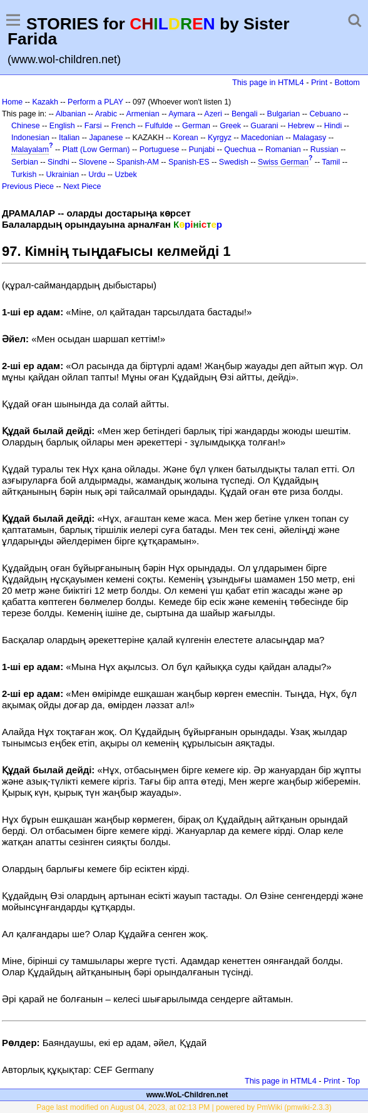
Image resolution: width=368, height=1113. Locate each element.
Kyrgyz (220, 137)
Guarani (264, 125)
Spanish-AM (137, 162)
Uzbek (125, 174)
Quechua (239, 149)
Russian (324, 149)
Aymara (181, 113)
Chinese (25, 125)
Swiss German (283, 162)
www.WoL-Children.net (187, 1094)
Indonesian (30, 137)
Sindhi (58, 162)
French (123, 125)
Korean (185, 137)
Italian (69, 137)
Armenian (142, 113)
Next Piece (82, 186)
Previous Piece (28, 186)
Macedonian (262, 137)
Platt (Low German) (96, 149)
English (62, 125)
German (196, 125)
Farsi (93, 125)
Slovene (93, 162)
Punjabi (202, 149)
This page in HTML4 (268, 82)
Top (353, 1080)
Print (319, 82)
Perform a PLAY (95, 102)
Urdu (96, 174)
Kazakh (45, 102)
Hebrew (301, 125)
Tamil (331, 162)
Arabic (106, 113)
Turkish (23, 174)
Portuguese (160, 149)
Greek (230, 125)
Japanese (106, 137)
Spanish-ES (189, 162)
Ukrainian (62, 174)
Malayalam (30, 149)
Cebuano (325, 113)
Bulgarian (283, 113)
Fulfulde (159, 125)
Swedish (233, 162)
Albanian (71, 113)
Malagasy (309, 137)
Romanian (283, 149)
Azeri (213, 113)
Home (12, 102)
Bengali (245, 113)
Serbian (24, 162)
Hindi (333, 125)
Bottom (347, 82)
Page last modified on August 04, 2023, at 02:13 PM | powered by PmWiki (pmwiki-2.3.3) (183, 1107)
